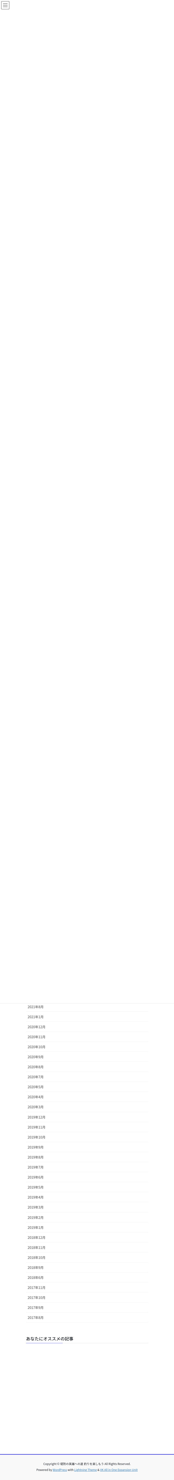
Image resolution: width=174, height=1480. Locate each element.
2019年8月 (36, 1157)
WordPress (60, 1470)
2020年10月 (37, 1046)
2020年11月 (37, 1036)
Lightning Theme (85, 1470)
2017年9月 (36, 1307)
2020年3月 (36, 1106)
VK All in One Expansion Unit (119, 1470)
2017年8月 (36, 1317)
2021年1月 (36, 1016)
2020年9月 (36, 1056)
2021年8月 (36, 1006)
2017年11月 (37, 1287)
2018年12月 (37, 1237)
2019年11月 (37, 1127)
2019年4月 (36, 1197)
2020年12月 (37, 1026)
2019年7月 (36, 1167)
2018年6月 (36, 1277)
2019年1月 (36, 1227)
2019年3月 (36, 1207)
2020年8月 (36, 1066)
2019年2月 (36, 1217)
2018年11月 (37, 1247)
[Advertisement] (87, 1395)
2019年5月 (36, 1187)
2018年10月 (37, 1257)
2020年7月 (36, 1076)
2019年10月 (37, 1137)
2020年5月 (36, 1086)
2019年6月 (36, 1177)
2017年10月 (37, 1297)
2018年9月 (36, 1267)
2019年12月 (37, 1117)
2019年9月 (36, 1147)
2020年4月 (36, 1096)
